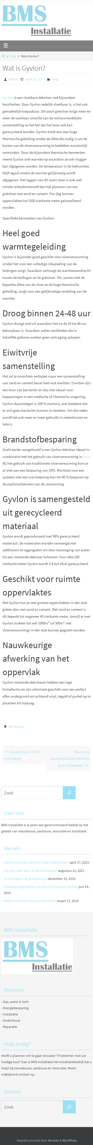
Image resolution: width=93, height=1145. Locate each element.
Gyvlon (7, 97)
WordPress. (69, 1140)
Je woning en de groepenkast (25, 878)
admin (13, 79)
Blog (13, 56)
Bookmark (16, 726)
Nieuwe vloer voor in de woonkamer (30, 870)
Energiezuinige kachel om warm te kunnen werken (41, 886)
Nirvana (53, 1140)
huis (86, 456)
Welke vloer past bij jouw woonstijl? (30, 901)
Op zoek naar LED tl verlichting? (21, 755)
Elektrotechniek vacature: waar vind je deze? (36, 862)
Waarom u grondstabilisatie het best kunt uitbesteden (70, 758)
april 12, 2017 (35, 79)
